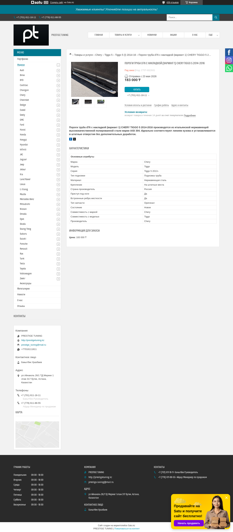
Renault (23, 248)
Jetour (23, 169)
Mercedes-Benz (27, 199)
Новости (21, 294)
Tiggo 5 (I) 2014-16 (125, 54)
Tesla (22, 263)
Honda (23, 134)
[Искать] (215, 17)
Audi (22, 70)
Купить (137, 89)
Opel (22, 219)
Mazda (23, 194)
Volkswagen (26, 273)
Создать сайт (56, 2)
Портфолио (22, 59)
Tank (22, 258)
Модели (21, 64)
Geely (22, 115)
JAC (21, 154)
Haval (23, 129)
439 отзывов (172, 2)
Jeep (22, 164)
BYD (21, 80)
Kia (21, 174)
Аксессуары (25, 283)
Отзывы (21, 306)
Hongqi (23, 139)
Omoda (23, 214)
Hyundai (24, 144)
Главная (99, 35)
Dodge (23, 105)
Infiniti (23, 149)
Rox (21, 253)
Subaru (23, 233)
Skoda (23, 224)
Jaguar (23, 159)
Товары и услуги (123, 35)
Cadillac (24, 85)
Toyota (23, 268)
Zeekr (22, 278)
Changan (24, 90)
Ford (22, 124)
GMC (22, 120)
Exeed (22, 110)
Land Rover (25, 179)
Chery (98, 54)
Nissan (23, 209)
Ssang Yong (25, 229)
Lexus (22, 184)
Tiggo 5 (108, 54)
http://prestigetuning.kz (32, 340)
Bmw (22, 75)
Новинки (152, 35)
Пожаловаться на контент (127, 528)
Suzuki (23, 238)
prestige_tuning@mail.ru (33, 344)
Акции (173, 35)
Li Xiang (24, 189)
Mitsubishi (25, 204)
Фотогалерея (23, 288)
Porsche (23, 244)
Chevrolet (24, 100)
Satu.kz (131, 525)
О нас (195, 35)
